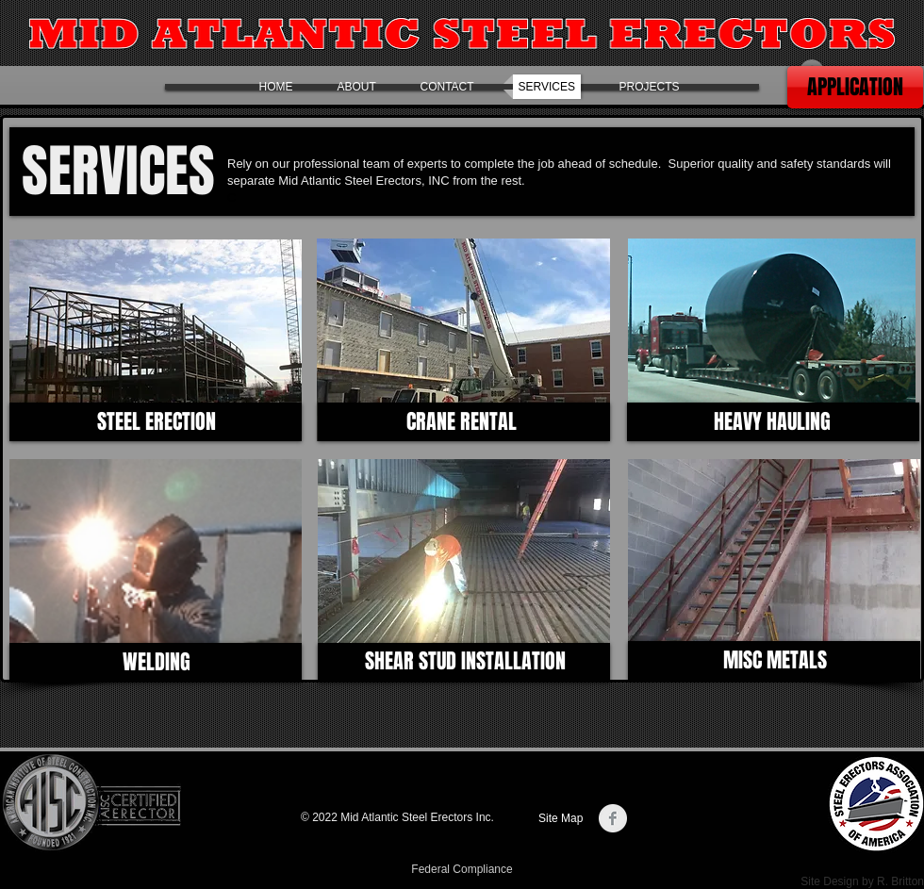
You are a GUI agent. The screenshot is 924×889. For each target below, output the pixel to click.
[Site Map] (563, 819)
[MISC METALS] (774, 660)
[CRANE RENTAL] (461, 422)
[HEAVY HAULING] (771, 422)
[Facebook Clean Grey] (613, 818)
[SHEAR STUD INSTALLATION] (465, 661)
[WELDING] (156, 662)
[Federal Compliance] (462, 870)
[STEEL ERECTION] (156, 422)
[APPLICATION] (855, 87)
